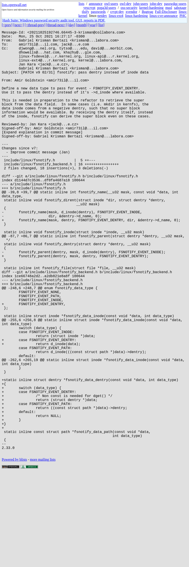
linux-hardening (136, 16)
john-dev (156, 4)
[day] (71, 25)
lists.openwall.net (14, 5)
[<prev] (7, 25)
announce (95, 4)
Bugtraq (147, 12)
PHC (182, 16)
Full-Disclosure (166, 12)
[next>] (18, 25)
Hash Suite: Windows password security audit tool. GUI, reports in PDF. (53, 20)
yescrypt (89, 8)
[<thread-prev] (35, 25)
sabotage (180, 8)
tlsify (85, 12)
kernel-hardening (151, 8)
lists (81, 4)
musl (168, 8)
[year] (92, 25)
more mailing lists (43, 553)
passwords (98, 12)
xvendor (131, 12)
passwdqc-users (175, 4)
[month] (82, 25)
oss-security (129, 8)
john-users (140, 4)
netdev (102, 16)
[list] (101, 25)
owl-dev (125, 4)
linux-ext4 (116, 16)
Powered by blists (14, 553)
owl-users (111, 4)
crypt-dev (117, 12)
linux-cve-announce (164, 16)
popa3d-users (106, 8)
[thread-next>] (56, 25)
